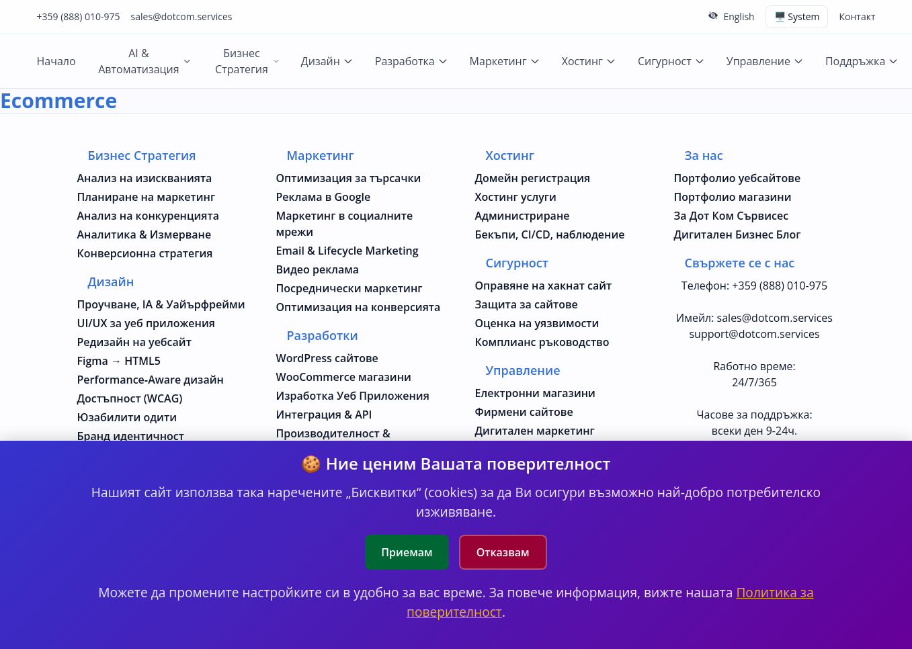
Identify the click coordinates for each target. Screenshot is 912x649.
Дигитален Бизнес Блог (737, 234)
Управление (765, 61)
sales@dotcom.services (182, 16)
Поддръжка (862, 61)
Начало (56, 61)
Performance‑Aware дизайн (150, 379)
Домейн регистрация (533, 178)
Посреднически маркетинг (349, 288)
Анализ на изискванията (144, 178)
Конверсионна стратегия (145, 253)
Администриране (522, 215)
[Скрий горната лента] (713, 15)
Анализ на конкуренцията (148, 215)
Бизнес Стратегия (247, 61)
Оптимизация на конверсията (358, 307)
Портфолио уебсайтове (737, 178)
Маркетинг (505, 61)
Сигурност (671, 61)
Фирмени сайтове (524, 411)
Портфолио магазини (733, 196)
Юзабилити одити (127, 417)
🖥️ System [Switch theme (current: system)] (797, 16)
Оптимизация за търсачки (348, 178)
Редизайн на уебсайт (134, 342)
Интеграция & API (324, 414)
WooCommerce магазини (343, 377)
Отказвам (503, 552)
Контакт (857, 16)
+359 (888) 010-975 (78, 16)
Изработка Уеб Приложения (352, 395)
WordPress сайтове (327, 358)
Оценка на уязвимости (537, 323)
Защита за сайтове (526, 304)
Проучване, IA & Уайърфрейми (161, 304)
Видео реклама (318, 269)
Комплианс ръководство (542, 342)
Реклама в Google (323, 196)
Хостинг (589, 61)
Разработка (411, 61)
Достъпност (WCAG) (130, 398)
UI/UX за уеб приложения (146, 323)
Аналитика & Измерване (144, 234)
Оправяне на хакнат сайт (543, 285)
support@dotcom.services (754, 334)
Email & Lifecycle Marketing (347, 250)
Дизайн (327, 61)
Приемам (406, 552)
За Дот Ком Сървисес (731, 215)
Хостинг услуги (515, 196)
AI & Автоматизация (145, 61)
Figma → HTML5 (119, 360)
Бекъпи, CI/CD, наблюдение (550, 234)
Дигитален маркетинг (535, 430)
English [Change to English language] (738, 16)
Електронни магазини (535, 393)
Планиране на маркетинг (146, 196)
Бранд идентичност (130, 436)
